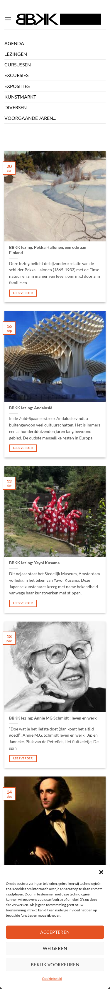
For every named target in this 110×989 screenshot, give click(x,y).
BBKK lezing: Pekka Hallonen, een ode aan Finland (47, 250)
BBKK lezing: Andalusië (30, 408)
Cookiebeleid (52, 978)
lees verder (23, 293)
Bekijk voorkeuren (55, 964)
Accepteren (55, 932)
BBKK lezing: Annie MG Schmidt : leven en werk (53, 718)
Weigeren (55, 948)
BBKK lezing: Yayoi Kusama (34, 562)
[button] (101, 872)
